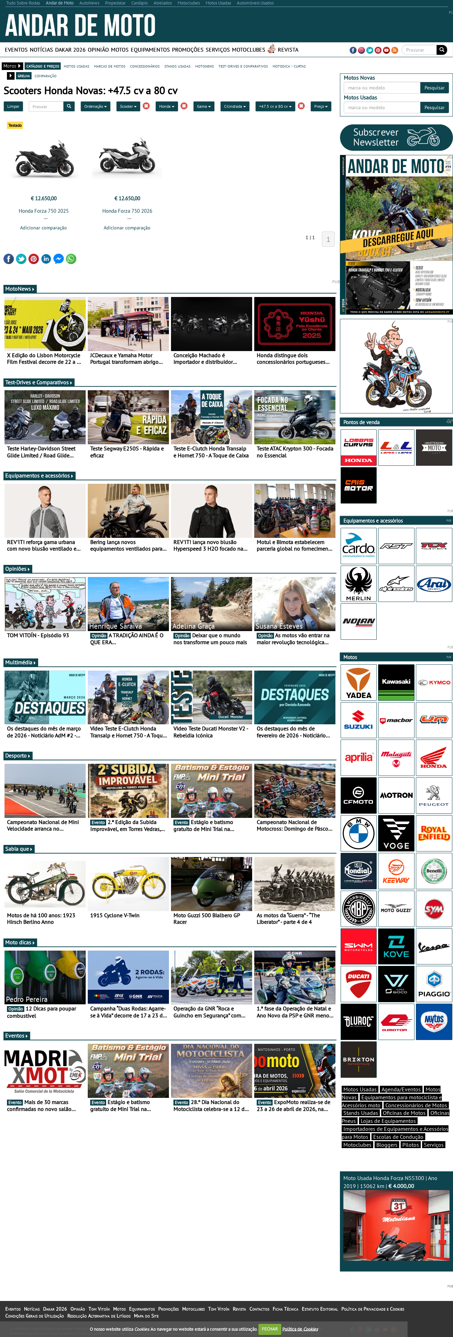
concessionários (145, 66)
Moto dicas (20, 942)
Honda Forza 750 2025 (44, 211)
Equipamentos (150, 49)
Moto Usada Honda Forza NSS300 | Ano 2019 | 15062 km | (396, 1217)
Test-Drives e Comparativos (39, 382)
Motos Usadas (360, 1089)
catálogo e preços (42, 66)
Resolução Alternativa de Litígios (98, 1316)
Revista (288, 49)
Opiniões (18, 568)
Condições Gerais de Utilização (34, 1316)
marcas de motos (109, 66)
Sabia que (19, 848)
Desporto (18, 755)
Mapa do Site (146, 1316)
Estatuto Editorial (320, 1309)
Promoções (188, 49)
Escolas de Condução (398, 1136)
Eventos (16, 49)
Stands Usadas (360, 1112)
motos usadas (76, 66)
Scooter (128, 106)
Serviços (218, 49)
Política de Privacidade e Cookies (372, 1309)
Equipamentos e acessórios (39, 475)
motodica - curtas (289, 66)
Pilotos (410, 1144)
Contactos (259, 1309)
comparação (46, 75)
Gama (204, 106)
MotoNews (20, 288)
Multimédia (20, 662)
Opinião (98, 49)
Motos (120, 49)
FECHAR (270, 1329)
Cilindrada (235, 106)
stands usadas (177, 66)
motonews (204, 66)
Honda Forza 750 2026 (127, 211)
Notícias (41, 49)
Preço (321, 106)
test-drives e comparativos (243, 66)
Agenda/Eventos (401, 1089)
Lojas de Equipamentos (388, 1120)
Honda (166, 106)
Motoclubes (248, 49)
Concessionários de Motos (416, 1105)
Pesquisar (435, 88)
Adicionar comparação (43, 228)
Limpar (13, 106)
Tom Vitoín (99, 1309)
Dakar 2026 (70, 49)
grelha (24, 75)
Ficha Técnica (285, 1309)
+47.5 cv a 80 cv (275, 106)
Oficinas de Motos (404, 1112)
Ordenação (95, 106)
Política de (300, 1329)
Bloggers (387, 1144)
